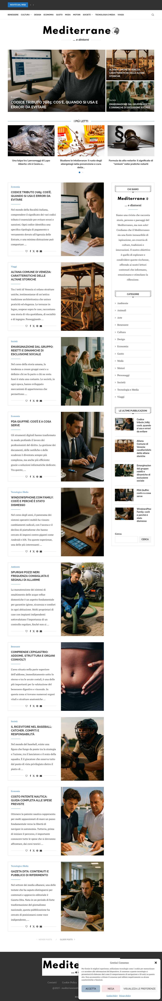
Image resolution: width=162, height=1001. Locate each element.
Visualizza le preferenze (139, 988)
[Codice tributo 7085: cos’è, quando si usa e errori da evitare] (56, 81)
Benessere (13, 15)
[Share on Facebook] (30, 251)
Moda (68, 15)
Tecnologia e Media (105, 15)
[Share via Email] (41, 251)
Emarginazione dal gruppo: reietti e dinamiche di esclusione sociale (32, 350)
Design (37, 15)
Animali (121, 310)
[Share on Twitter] (34, 251)
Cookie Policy (112, 995)
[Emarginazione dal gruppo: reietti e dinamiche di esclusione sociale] (130, 96)
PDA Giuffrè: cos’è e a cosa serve (144, 493)
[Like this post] (26, 251)
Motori (76, 15)
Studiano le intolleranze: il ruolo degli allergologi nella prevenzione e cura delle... (81, 164)
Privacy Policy (125, 995)
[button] (155, 962)
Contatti (52, 982)
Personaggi (123, 375)
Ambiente (122, 303)
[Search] (152, 14)
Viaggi (121, 15)
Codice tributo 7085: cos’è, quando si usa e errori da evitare (31, 196)
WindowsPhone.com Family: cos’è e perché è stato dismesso (32, 501)
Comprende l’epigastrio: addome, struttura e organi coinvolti (33, 655)
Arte (119, 317)
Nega (111, 988)
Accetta (91, 988)
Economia (48, 15)
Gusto (59, 15)
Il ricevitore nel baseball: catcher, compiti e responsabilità (31, 730)
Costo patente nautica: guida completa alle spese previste (31, 800)
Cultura (25, 15)
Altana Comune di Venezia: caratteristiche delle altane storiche (127, 72)
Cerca (118, 533)
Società (87, 15)
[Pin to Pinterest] (37, 251)
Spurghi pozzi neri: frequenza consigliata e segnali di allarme (30, 576)
